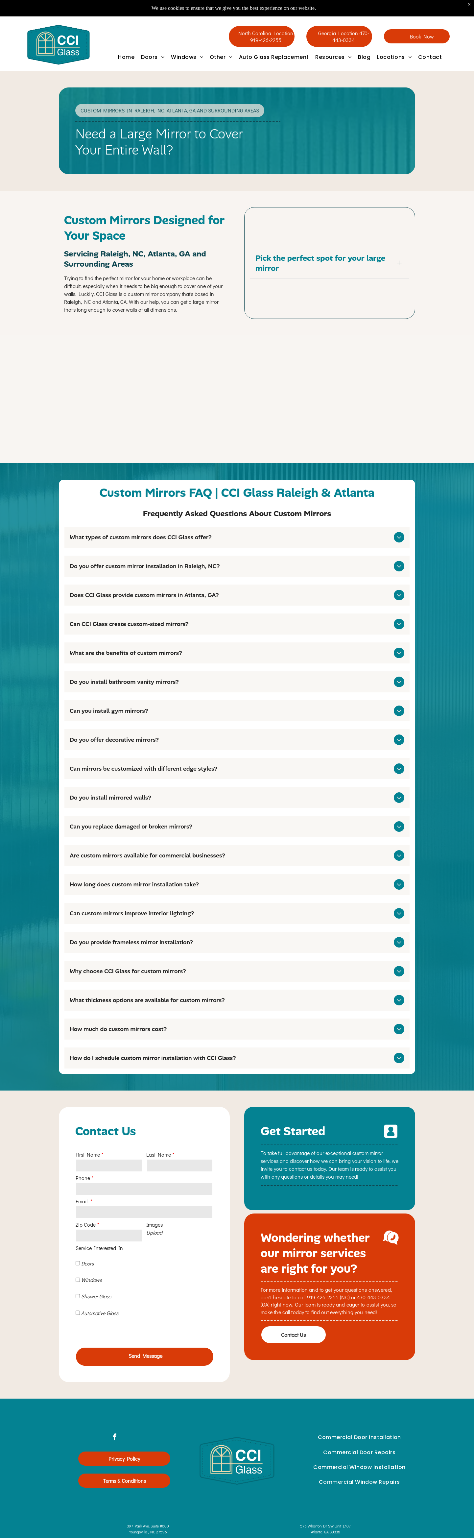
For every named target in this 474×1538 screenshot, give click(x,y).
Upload (154, 1232)
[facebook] (114, 1418)
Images (154, 1224)
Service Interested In (99, 1247)
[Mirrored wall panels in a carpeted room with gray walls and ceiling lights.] (120, 402)
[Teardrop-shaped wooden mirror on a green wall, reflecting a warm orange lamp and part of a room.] (237, 402)
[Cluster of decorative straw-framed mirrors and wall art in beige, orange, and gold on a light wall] (353, 402)
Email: (82, 1201)
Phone (83, 1177)
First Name (88, 1154)
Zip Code (86, 1224)
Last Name (158, 1154)
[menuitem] (126, 57)
